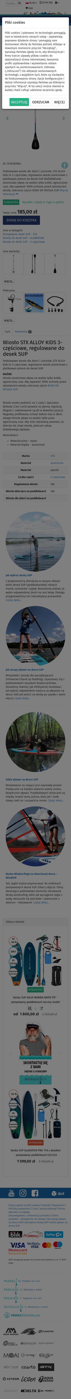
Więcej (59, 102)
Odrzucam (40, 102)
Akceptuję (19, 102)
